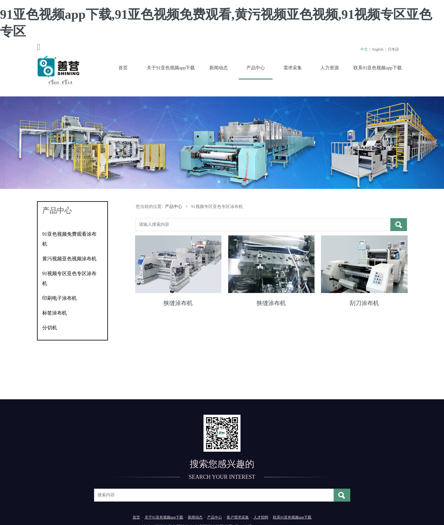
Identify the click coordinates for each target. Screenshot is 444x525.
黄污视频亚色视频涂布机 (69, 258)
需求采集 (292, 67)
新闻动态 (218, 67)
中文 (364, 49)
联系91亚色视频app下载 (377, 67)
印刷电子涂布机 (59, 298)
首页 (123, 67)
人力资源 (329, 67)
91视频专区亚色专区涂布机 (69, 278)
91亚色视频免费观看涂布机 (69, 238)
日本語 (393, 49)
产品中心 (255, 67)
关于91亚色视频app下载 (171, 67)
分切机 (49, 327)
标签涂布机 (54, 312)
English (378, 49)
